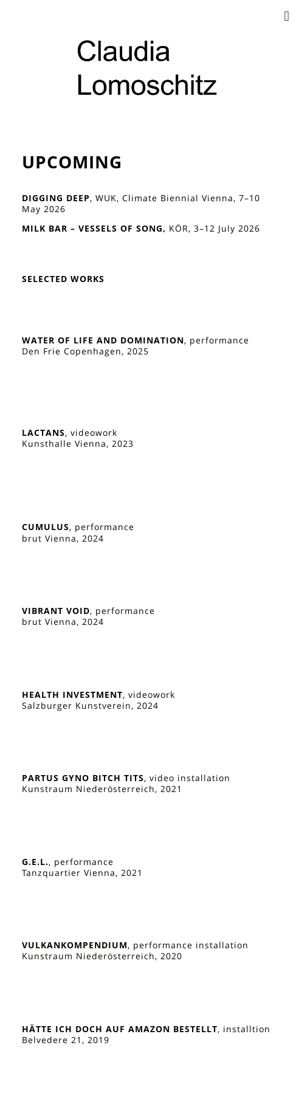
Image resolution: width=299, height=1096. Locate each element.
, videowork (69, 432)
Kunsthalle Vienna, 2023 (78, 443)
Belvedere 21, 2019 (65, 1040)
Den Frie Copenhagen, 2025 (85, 351)
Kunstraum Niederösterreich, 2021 (102, 789)
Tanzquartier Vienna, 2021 (82, 872)
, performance (135, 340)
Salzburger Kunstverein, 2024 (90, 705)
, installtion (146, 1029)
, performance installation (135, 945)
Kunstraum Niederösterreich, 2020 (102, 956)
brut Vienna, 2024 (63, 538)
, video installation (126, 778)
